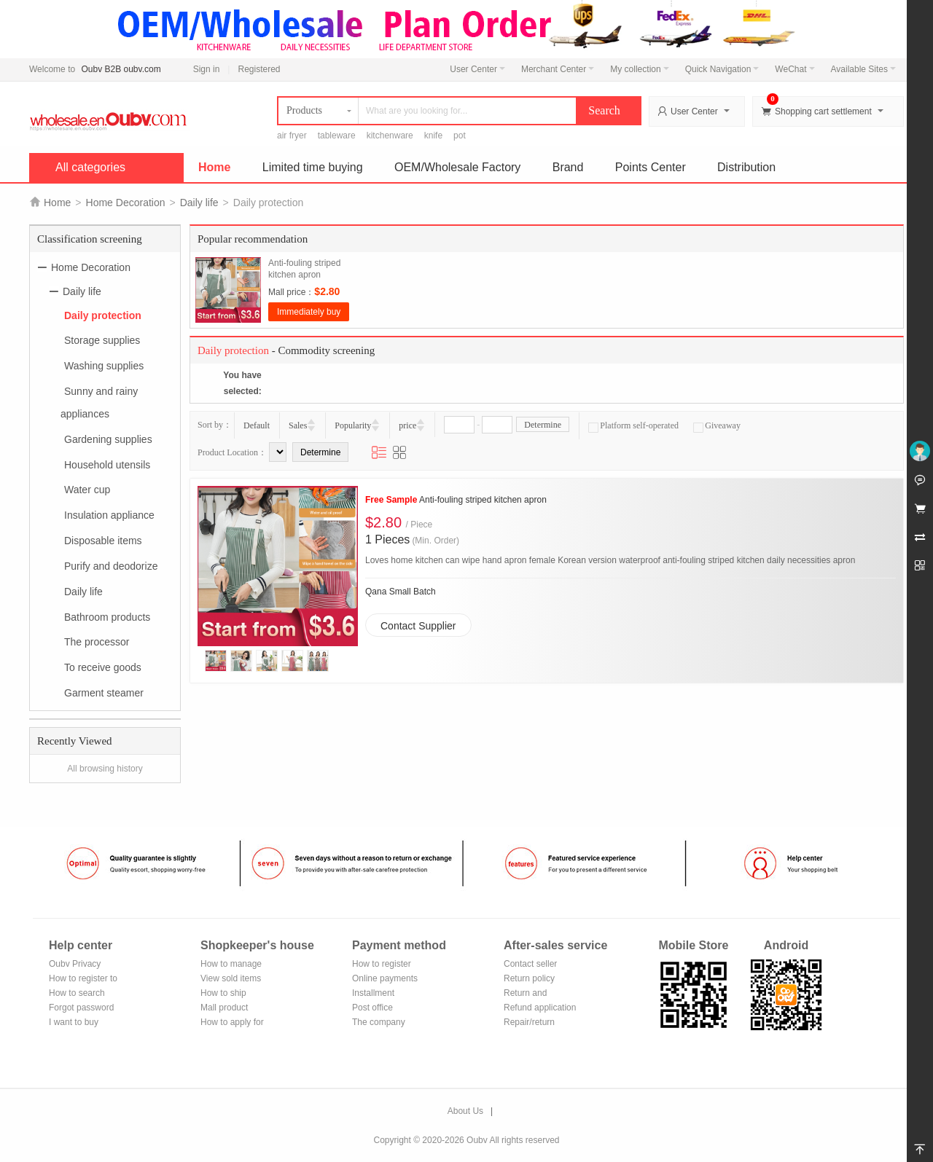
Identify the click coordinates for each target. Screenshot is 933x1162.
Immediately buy (308, 312)
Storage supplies (102, 340)
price (407, 425)
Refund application (540, 1007)
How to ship (223, 993)
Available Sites (864, 69)
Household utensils (107, 464)
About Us (465, 1111)
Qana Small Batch (400, 591)
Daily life (199, 202)
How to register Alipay (381, 965)
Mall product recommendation (232, 1008)
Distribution (746, 167)
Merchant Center (557, 69)
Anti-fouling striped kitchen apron (456, 500)
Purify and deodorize (110, 566)
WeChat (794, 69)
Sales (298, 425)
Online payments (385, 978)
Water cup (87, 489)
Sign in (206, 69)
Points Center (650, 167)
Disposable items (103, 540)
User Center (477, 69)
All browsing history (104, 768)
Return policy (529, 978)
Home (214, 167)
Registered (259, 69)
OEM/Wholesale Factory (457, 167)
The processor (96, 642)
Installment (373, 993)
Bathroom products (107, 616)
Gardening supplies (108, 439)
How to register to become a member (83, 979)
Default (256, 425)
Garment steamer (104, 693)
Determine (542, 425)
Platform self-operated (633, 425)
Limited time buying (312, 167)
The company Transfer (378, 1023)
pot (459, 135)
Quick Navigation (722, 69)
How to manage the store (231, 965)
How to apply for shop (232, 1023)
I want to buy (73, 1022)
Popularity (353, 425)
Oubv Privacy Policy (75, 965)
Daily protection (102, 315)
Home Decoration (125, 202)
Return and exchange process (539, 994)
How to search (77, 993)
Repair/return (529, 1022)
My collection (639, 69)
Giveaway (717, 425)
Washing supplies (104, 366)
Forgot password (81, 1007)
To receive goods (102, 667)
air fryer (292, 135)
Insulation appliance (109, 515)
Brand (568, 167)
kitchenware (390, 135)
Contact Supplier (418, 626)
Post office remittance (372, 1008)
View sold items (230, 978)
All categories (90, 167)
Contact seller (530, 964)
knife (433, 135)
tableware (337, 135)
